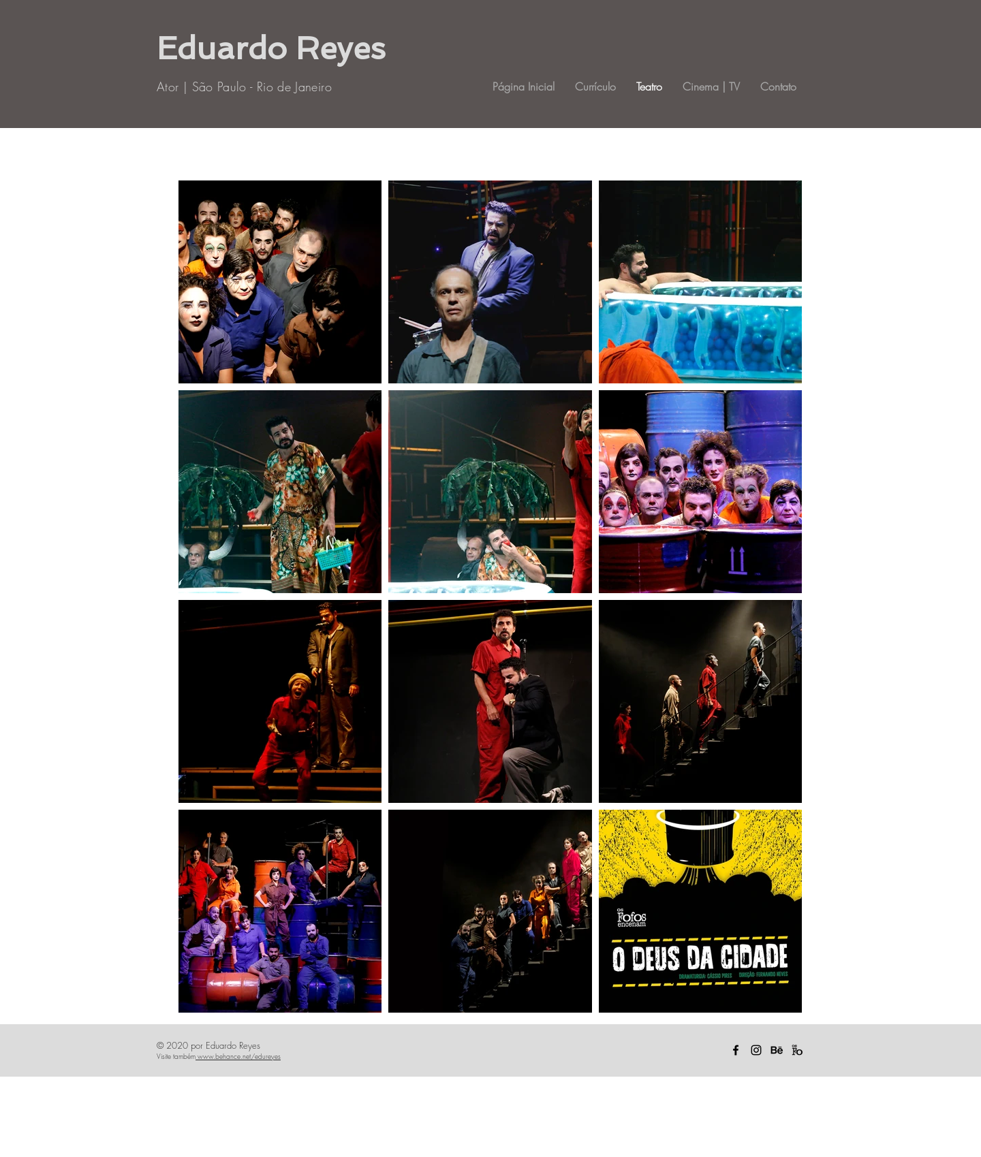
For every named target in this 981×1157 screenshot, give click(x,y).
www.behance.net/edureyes (238, 1056)
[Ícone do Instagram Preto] (756, 1050)
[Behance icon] (776, 1050)
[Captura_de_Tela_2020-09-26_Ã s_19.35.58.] (797, 1050)
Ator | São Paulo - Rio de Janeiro (244, 86)
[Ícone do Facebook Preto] (736, 1050)
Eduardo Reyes (271, 48)
